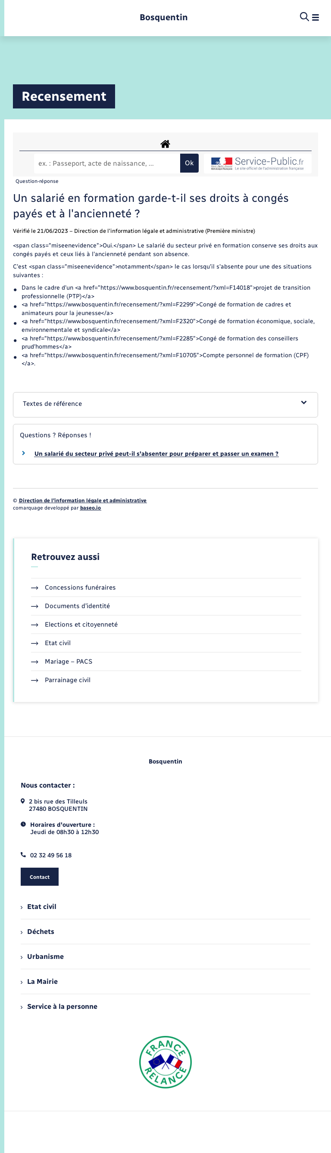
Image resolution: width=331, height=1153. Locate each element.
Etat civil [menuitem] (38, 907)
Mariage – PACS (61, 661)
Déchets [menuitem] (37, 931)
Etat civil (51, 643)
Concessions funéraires (73, 587)
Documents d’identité (70, 606)
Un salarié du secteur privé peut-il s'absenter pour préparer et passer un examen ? (156, 453)
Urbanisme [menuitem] (42, 956)
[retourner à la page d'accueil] (164, 17)
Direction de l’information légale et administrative (83, 501)
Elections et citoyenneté (74, 624)
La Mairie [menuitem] (39, 981)
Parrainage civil (61, 680)
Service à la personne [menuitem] (59, 1006)
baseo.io (90, 508)
